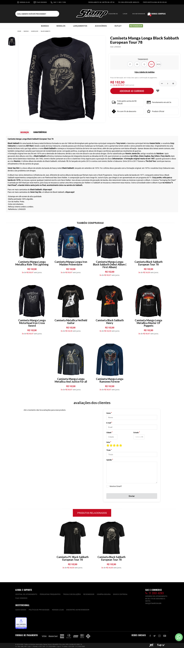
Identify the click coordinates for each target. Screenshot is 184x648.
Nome (108, 413)
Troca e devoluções (72, 594)
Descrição (24, 132)
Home (19, 31)
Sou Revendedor (138, 13)
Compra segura (104, 594)
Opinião (109, 460)
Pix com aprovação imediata (128, 2)
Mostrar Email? (116, 486)
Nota (108, 442)
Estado (136, 432)
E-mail (108, 423)
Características (40, 132)
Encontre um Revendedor (77, 610)
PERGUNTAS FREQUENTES (50, 594)
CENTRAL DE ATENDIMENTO (26, 594)
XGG (159, 64)
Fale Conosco (42, 2)
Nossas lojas (58, 610)
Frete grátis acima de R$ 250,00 (155, 2)
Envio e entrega (120, 594)
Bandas (26, 31)
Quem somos (20, 610)
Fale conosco (21, 598)
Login (125, 13)
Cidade (108, 432)
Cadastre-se (113, 13)
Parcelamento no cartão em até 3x (101, 2)
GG (151, 64)
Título (108, 450)
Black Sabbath (45, 31)
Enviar (132, 496)
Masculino (34, 31)
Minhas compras (158, 13)
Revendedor (88, 594)
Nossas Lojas (25, 2)
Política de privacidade (39, 610)
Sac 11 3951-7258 (60, 2)
